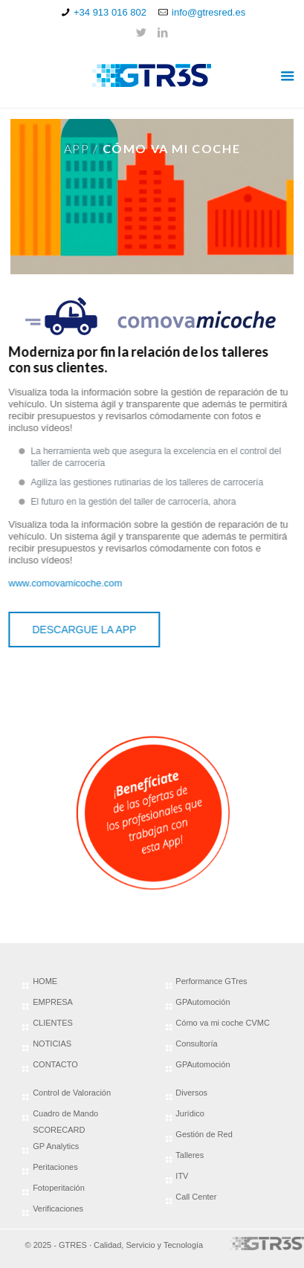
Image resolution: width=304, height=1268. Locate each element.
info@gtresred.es (208, 12)
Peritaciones (55, 1166)
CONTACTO (55, 1064)
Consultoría (196, 1043)
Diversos (191, 1092)
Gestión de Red (203, 1134)
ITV (181, 1175)
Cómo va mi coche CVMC (222, 1022)
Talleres (189, 1155)
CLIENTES (53, 1022)
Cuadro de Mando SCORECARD (65, 1121)
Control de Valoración (72, 1092)
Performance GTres (211, 981)
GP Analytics (56, 1146)
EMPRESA (53, 1001)
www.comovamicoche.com (62, 583)
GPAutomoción (202, 1001)
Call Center (195, 1196)
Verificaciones (58, 1208)
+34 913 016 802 (110, 12)
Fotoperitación (59, 1187)
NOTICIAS (52, 1043)
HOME (45, 981)
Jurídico (189, 1113)
